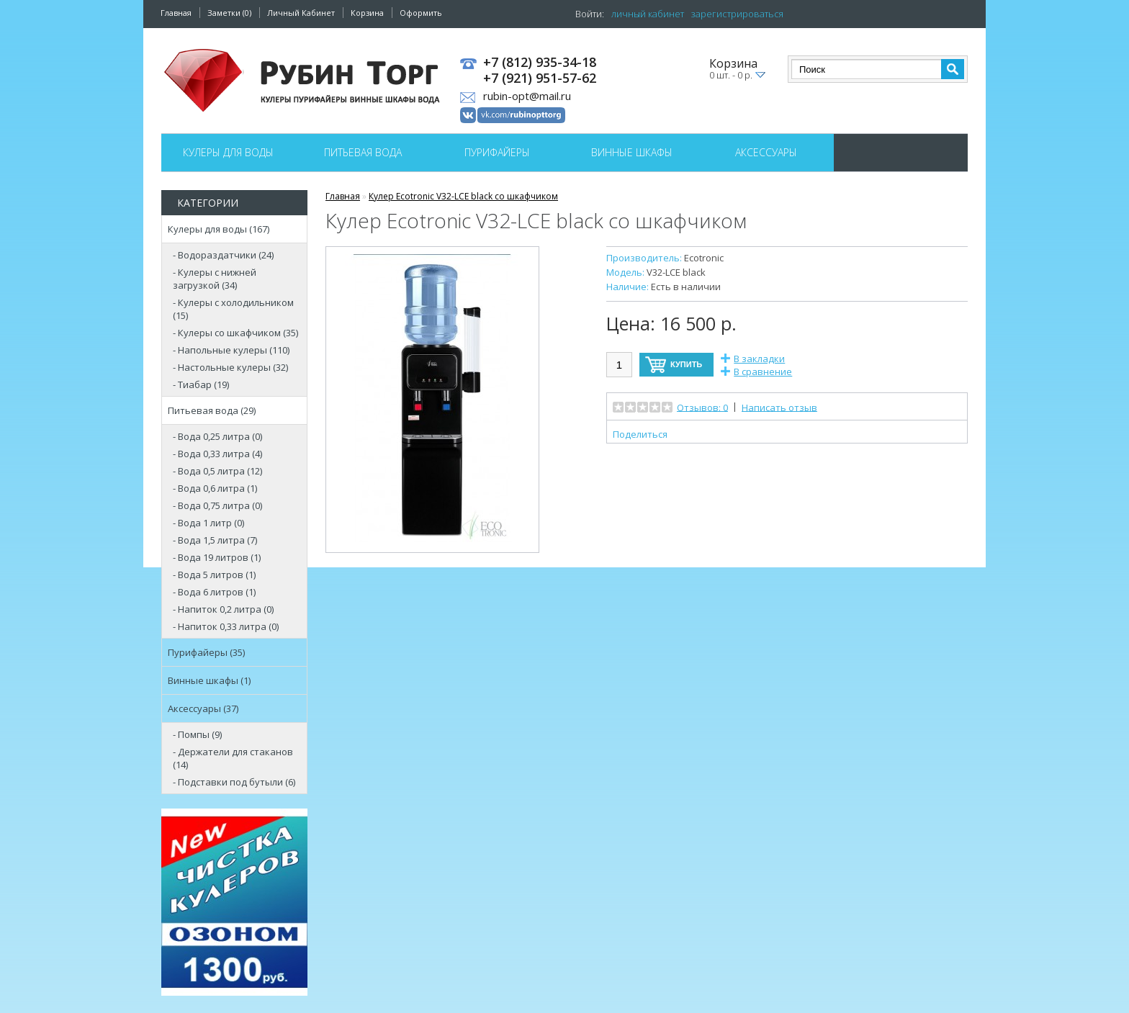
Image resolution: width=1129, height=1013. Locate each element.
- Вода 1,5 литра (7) (215, 539)
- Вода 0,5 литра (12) (217, 470)
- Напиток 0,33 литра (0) (226, 626)
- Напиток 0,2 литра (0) (223, 609)
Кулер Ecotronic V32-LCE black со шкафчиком (463, 196)
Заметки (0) (229, 12)
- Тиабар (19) (201, 384)
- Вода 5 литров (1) (214, 574)
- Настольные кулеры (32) (230, 367)
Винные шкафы (632, 152)
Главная (176, 12)
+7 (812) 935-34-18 (539, 63)
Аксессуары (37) (203, 708)
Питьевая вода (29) (212, 410)
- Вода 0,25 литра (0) (217, 436)
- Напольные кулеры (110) (231, 349)
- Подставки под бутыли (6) (234, 781)
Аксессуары (766, 152)
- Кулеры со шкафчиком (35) (235, 332)
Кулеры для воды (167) (218, 228)
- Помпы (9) (197, 734)
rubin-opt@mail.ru (527, 96)
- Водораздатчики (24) (223, 254)
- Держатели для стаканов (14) (233, 758)
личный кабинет (647, 13)
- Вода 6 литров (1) (214, 591)
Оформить (421, 12)
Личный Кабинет (301, 12)
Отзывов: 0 (702, 406)
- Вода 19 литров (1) (217, 557)
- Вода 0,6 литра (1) (215, 488)
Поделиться (640, 434)
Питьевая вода (363, 152)
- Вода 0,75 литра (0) (217, 505)
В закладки (759, 358)
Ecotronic (704, 257)
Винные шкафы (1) (209, 680)
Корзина (367, 12)
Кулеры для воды (228, 152)
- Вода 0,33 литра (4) (217, 453)
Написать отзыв (779, 406)
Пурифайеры (497, 152)
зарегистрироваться (737, 13)
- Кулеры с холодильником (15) (233, 309)
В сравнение (763, 371)
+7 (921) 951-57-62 (539, 78)
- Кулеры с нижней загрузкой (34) (214, 279)
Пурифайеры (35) (206, 652)
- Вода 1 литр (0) (208, 522)
